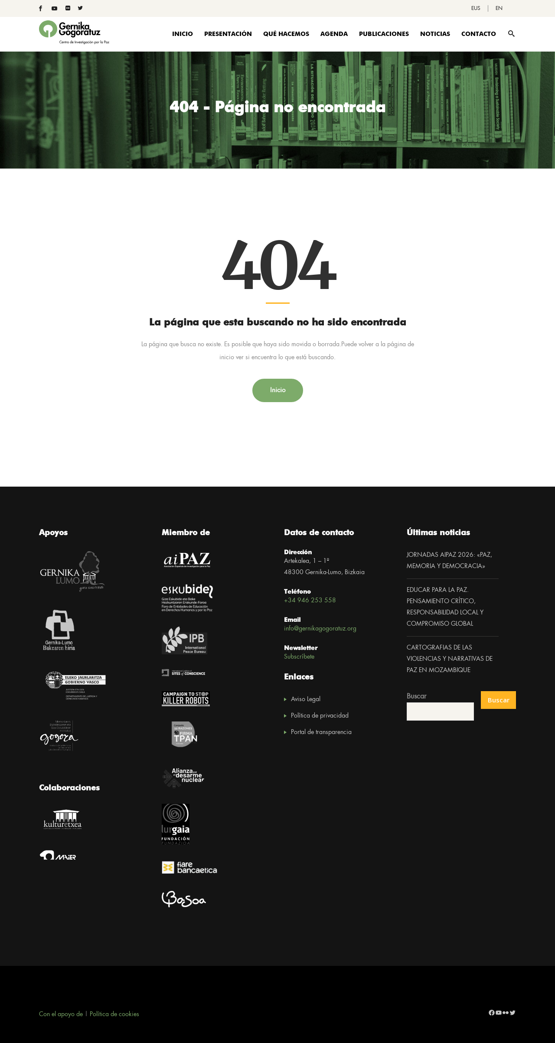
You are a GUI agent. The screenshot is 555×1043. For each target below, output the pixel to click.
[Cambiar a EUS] (475, 8)
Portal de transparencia (321, 732)
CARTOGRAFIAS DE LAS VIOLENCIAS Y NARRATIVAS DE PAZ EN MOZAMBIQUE (450, 659)
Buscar (416, 696)
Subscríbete (299, 656)
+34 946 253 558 (310, 600)
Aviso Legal (305, 699)
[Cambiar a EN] (499, 8)
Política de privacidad (320, 715)
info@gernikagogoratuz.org (320, 628)
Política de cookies (114, 1014)
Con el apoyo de (61, 1014)
